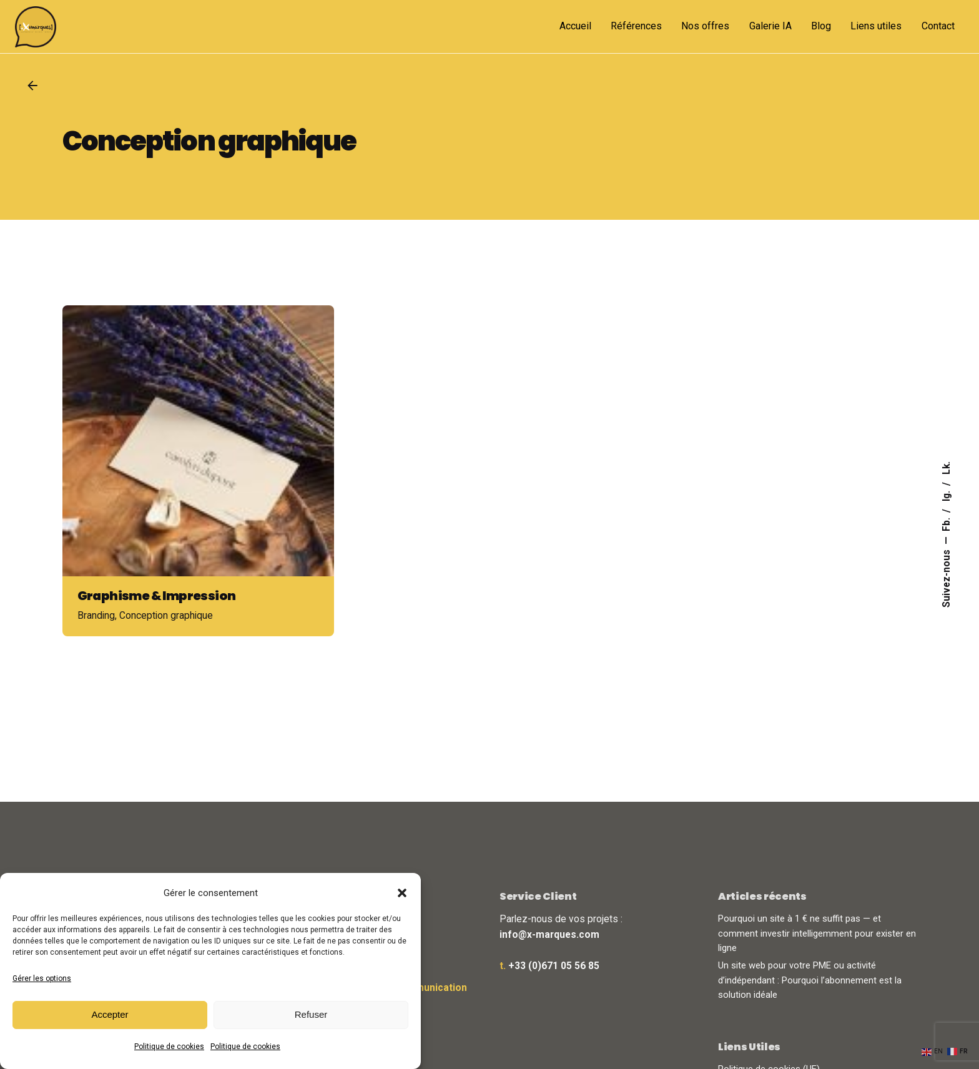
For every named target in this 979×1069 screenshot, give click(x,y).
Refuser (311, 1014)
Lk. (947, 468)
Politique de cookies (169, 1046)
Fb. (947, 523)
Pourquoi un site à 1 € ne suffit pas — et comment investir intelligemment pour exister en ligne (817, 933)
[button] (402, 893)
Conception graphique (166, 632)
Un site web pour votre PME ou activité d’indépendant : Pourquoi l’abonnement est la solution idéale (810, 980)
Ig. (947, 494)
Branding (96, 632)
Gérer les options (41, 978)
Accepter (109, 1014)
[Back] (32, 85)
